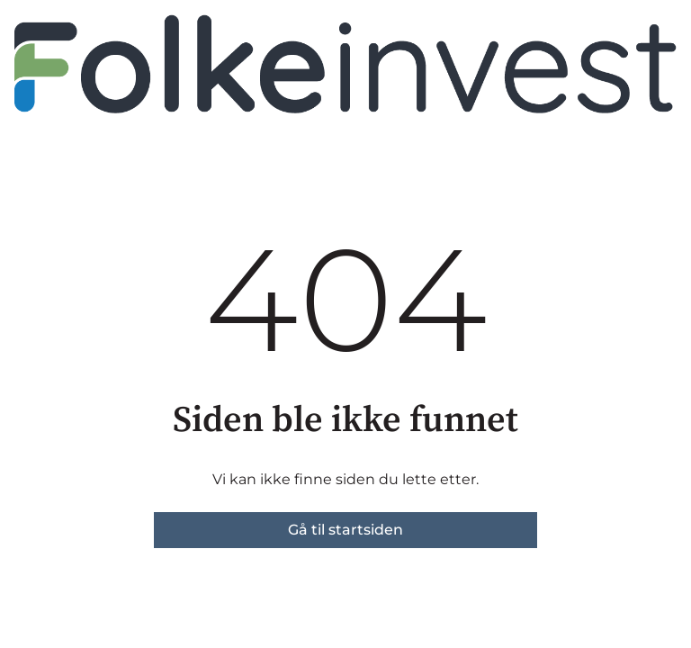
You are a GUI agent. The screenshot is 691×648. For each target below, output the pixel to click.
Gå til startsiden (345, 529)
